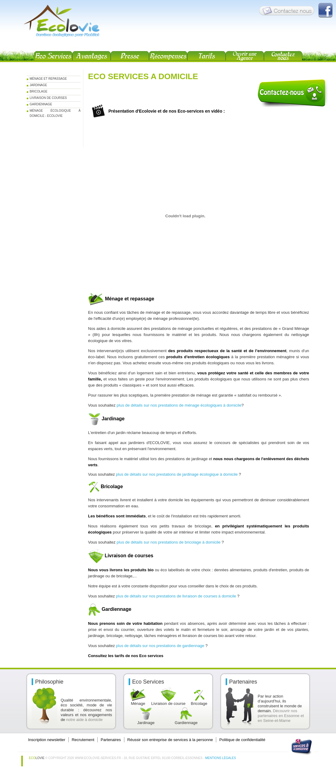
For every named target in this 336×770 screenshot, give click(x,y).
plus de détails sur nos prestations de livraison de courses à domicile (176, 596)
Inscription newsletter (46, 739)
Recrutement (83, 739)
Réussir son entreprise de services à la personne (170, 739)
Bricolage (38, 91)
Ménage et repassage (48, 78)
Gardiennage (41, 104)
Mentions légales (220, 758)
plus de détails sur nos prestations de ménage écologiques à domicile (179, 405)
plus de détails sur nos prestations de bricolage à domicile (169, 542)
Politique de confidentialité (242, 739)
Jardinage (38, 85)
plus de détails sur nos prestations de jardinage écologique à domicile (176, 474)
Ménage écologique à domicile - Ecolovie (55, 111)
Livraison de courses (48, 98)
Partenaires (111, 739)
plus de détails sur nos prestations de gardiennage (160, 645)
